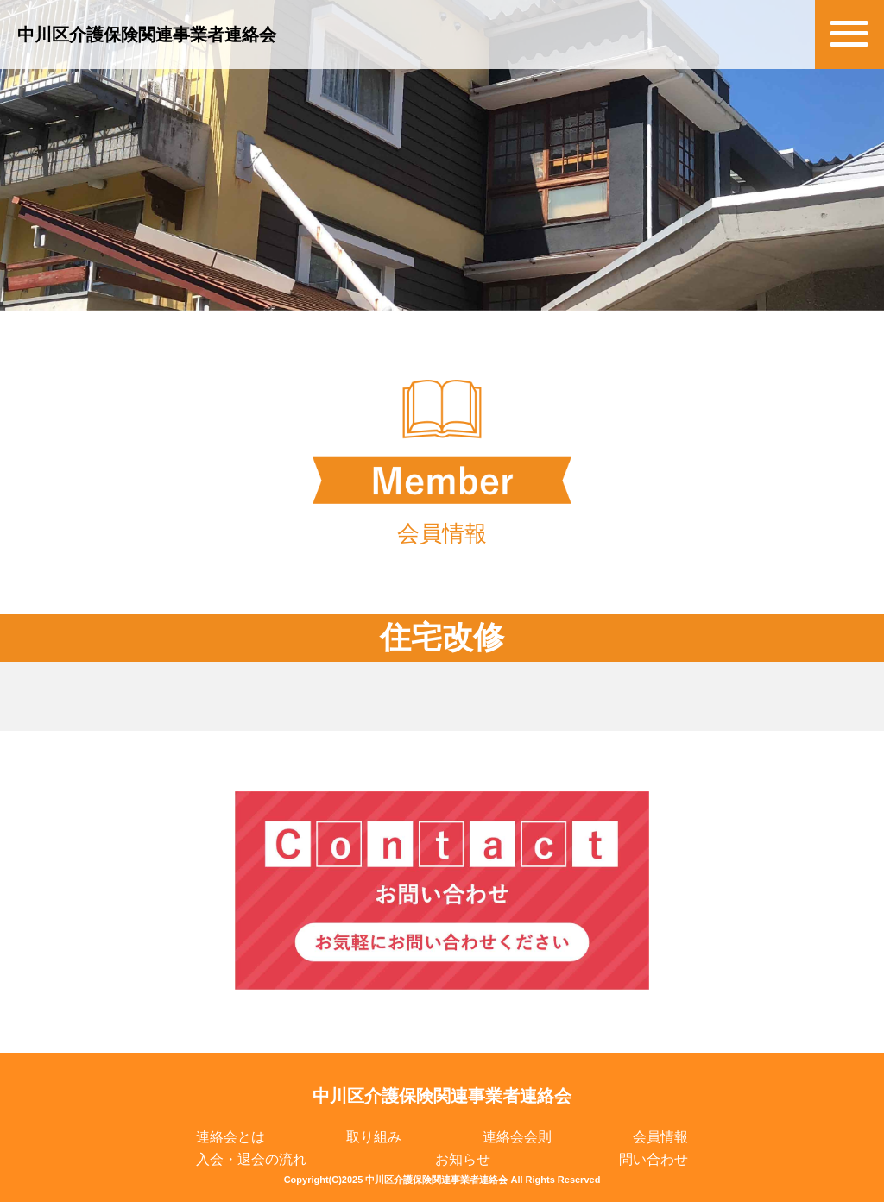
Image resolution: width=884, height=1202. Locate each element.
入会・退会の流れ (251, 1159)
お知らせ (462, 1159)
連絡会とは (230, 1137)
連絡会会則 (517, 1137)
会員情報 (660, 1137)
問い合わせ (653, 1159)
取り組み (373, 1137)
